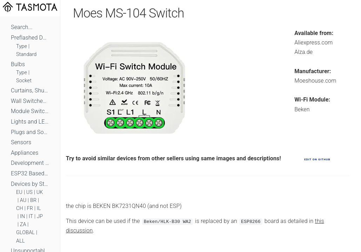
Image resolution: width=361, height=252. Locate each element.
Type (21, 46)
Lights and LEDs (30, 121)
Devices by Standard (30, 184)
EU (19, 192)
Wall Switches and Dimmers (30, 101)
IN (22, 216)
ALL (20, 241)
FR (30, 208)
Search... (21, 27)
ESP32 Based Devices (30, 173)
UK (39, 192)
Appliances (25, 152)
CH (19, 208)
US (29, 192)
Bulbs (18, 64)
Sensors (21, 142)
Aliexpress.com (313, 42)
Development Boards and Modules (30, 163)
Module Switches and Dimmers (30, 111)
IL (39, 208)
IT (31, 216)
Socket (24, 81)
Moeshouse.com (315, 80)
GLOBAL (25, 233)
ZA (23, 224)
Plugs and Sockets (30, 132)
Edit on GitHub (317, 159)
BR (33, 200)
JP (40, 216)
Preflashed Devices (30, 37)
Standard (26, 54)
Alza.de (303, 52)
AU (23, 200)
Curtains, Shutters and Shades (30, 90)
